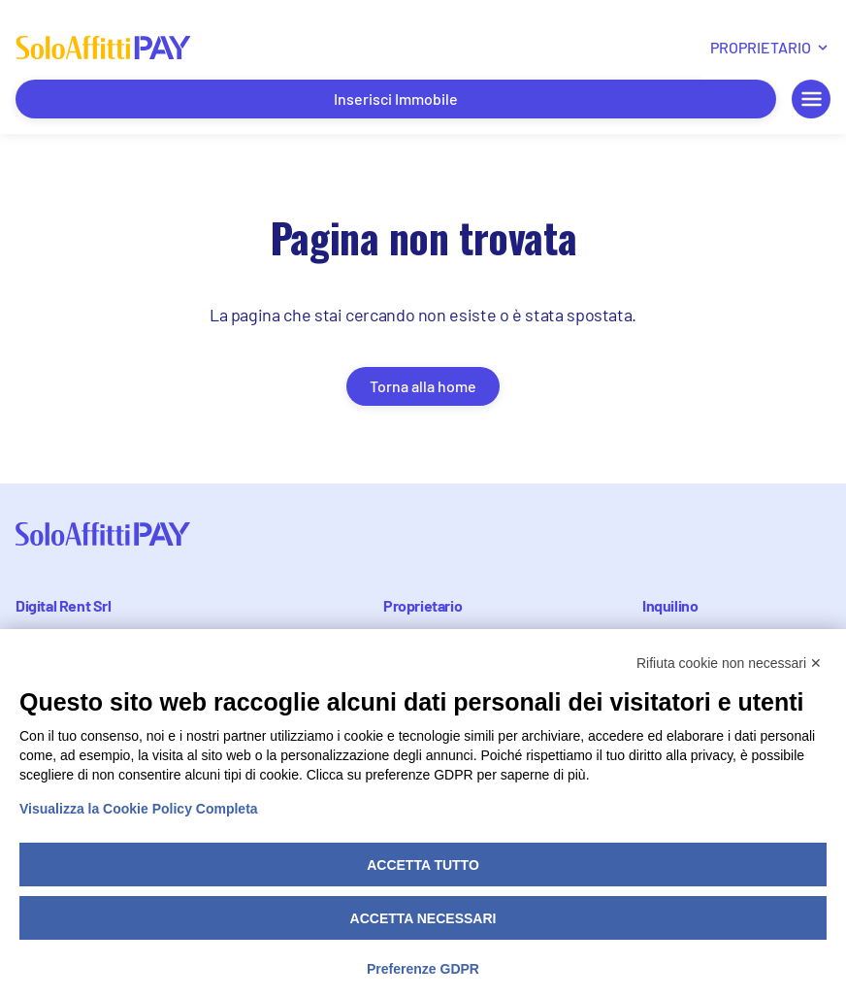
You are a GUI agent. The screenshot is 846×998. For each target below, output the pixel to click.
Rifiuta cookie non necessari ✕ (729, 663)
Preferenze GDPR (423, 969)
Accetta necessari (423, 918)
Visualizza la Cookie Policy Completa (138, 808)
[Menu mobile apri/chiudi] (811, 99)
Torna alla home (423, 386)
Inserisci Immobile (396, 98)
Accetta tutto (423, 865)
